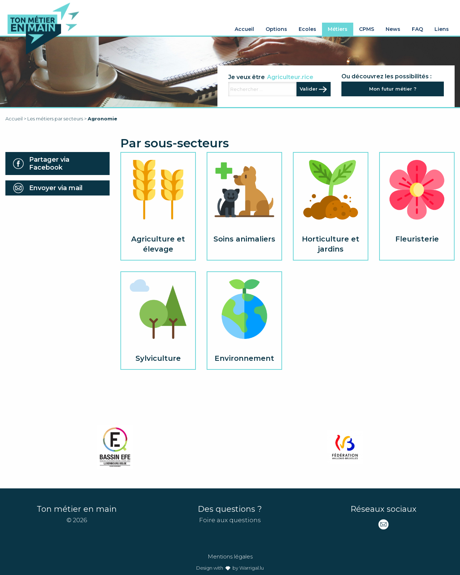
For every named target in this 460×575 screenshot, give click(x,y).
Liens (441, 29)
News (393, 29)
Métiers (338, 29)
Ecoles (307, 29)
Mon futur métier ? (393, 89)
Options (276, 29)
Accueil (244, 29)
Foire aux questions (230, 520)
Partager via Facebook (49, 163)
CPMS (366, 29)
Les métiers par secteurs (55, 118)
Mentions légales (230, 556)
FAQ (417, 29)
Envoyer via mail (56, 188)
